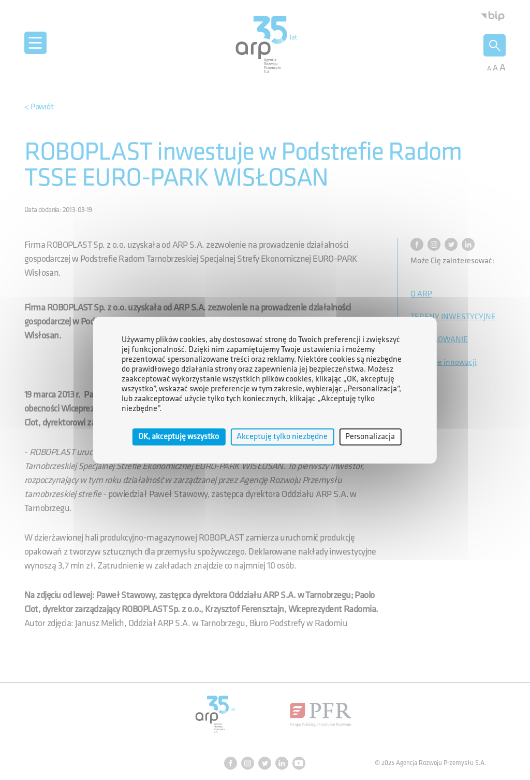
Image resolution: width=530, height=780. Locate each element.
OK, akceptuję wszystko (178, 437)
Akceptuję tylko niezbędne (282, 437)
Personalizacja (370, 437)
